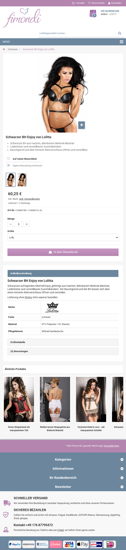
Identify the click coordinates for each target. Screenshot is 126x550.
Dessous (13, 49)
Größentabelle (17, 342)
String (28, 297)
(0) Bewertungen (19, 351)
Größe (11, 231)
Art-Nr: (11, 210)
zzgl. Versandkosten (29, 199)
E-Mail (60, 530)
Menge (11, 218)
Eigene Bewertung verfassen (27, 165)
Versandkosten (111, 445)
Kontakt (80, 3)
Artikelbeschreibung (21, 273)
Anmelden (116, 3)
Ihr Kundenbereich (63, 478)
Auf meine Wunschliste (24, 158)
